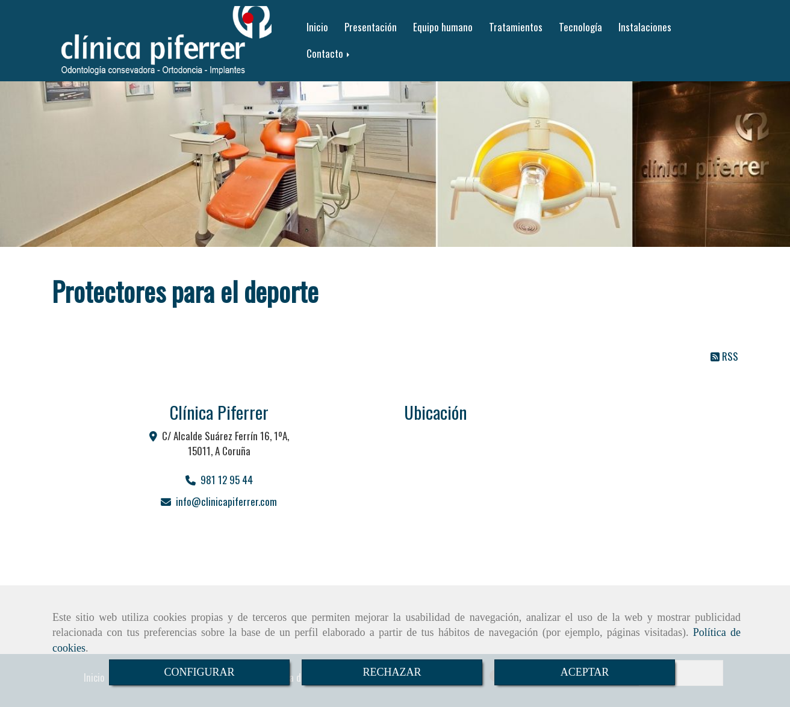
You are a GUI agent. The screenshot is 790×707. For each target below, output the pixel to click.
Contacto (329, 53)
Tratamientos (516, 26)
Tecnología (580, 26)
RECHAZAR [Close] (391, 672)
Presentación (370, 26)
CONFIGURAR (199, 672)
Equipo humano (443, 26)
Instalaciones (644, 26)
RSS (724, 356)
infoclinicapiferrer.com (226, 501)
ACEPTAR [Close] (585, 672)
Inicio (317, 26)
